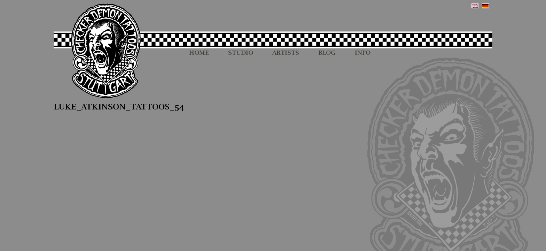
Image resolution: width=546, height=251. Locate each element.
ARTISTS (285, 53)
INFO (362, 53)
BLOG (327, 53)
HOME (199, 53)
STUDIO (240, 53)
